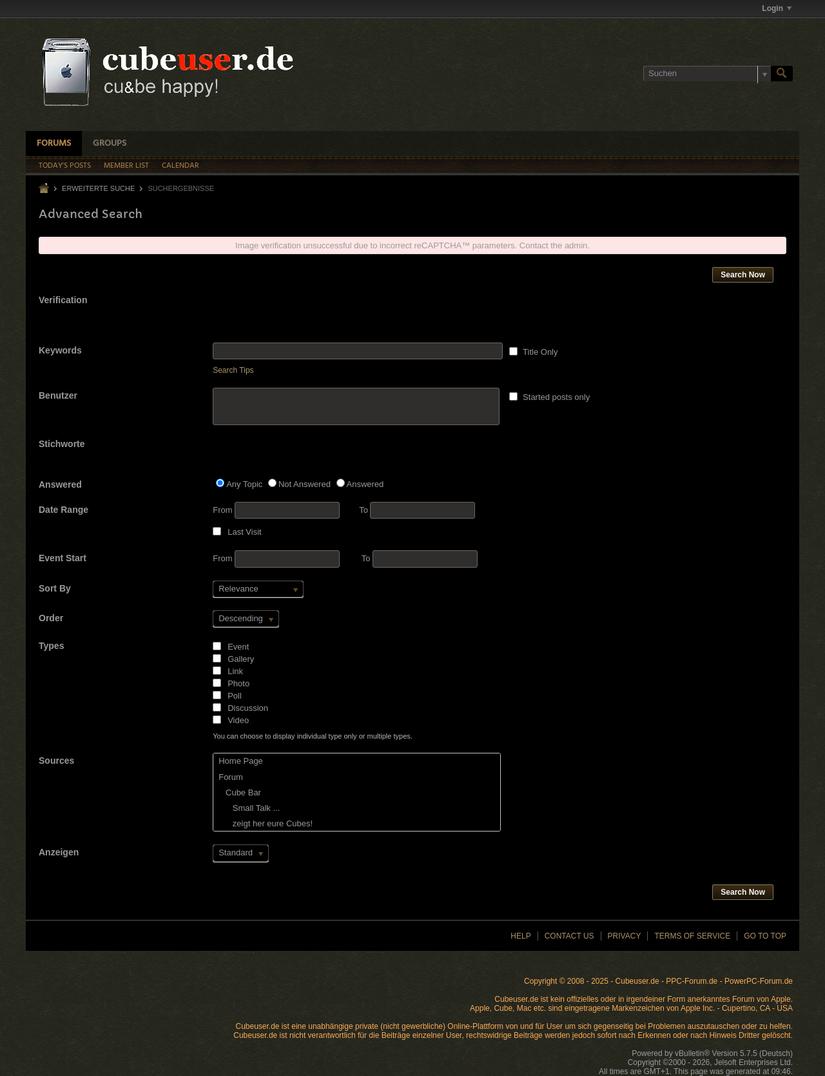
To (417, 510)
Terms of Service (692, 936)
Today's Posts (65, 165)
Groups (109, 143)
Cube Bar (239, 792)
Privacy (624, 936)
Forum (230, 777)
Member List (126, 165)
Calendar (180, 165)
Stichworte (62, 444)
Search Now (743, 274)
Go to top (765, 936)
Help (520, 936)
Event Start (62, 558)
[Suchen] (707, 73)
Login (776, 8)
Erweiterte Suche (98, 188)
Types (51, 646)
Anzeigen (59, 852)
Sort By (55, 588)
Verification (63, 300)
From (276, 510)
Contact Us (569, 936)
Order (51, 618)
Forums (54, 143)
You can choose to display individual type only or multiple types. (312, 736)
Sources (56, 760)
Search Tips (233, 370)
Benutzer (58, 395)
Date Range (63, 509)
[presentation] (311, 317)
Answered (60, 484)
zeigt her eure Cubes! (265, 823)
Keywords (60, 350)
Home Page (240, 761)
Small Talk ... (249, 808)
